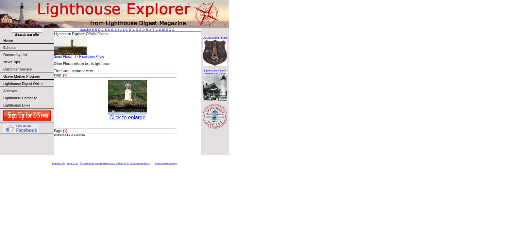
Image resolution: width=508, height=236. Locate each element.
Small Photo (63, 56)
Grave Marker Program (21, 76)
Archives (10, 91)
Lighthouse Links (16, 105)
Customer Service (28, 69)
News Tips (11, 62)
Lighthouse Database (20, 98)
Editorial (28, 47)
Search (84, 29)
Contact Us (58, 163)
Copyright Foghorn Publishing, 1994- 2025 (104, 163)
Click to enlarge (127, 117)
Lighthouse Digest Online (23, 84)
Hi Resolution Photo (89, 56)
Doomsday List (15, 55)
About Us (72, 163)
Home (8, 40)
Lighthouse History (166, 163)
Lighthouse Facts (140, 163)
